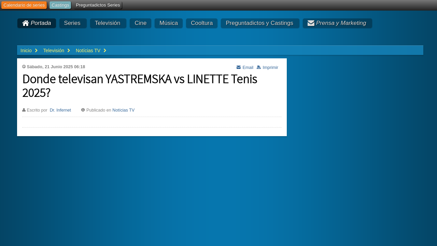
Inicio (26, 50)
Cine (140, 23)
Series (72, 23)
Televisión (108, 23)
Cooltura (202, 23)
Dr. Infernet (60, 110)
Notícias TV (123, 110)
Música (168, 23)
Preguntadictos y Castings (259, 23)
